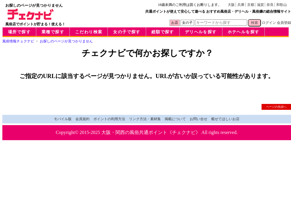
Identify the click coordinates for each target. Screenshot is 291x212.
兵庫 (240, 5)
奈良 (270, 5)
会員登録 (284, 23)
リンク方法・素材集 (145, 119)
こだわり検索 (88, 32)
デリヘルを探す (201, 32)
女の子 (187, 23)
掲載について (175, 119)
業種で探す (53, 32)
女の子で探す (126, 32)
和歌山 (281, 5)
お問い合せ (198, 119)
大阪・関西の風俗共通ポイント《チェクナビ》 (150, 132)
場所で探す (19, 32)
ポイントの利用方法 (109, 119)
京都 (250, 5)
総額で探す (162, 32)
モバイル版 (63, 119)
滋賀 (260, 5)
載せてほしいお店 (225, 119)
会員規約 (82, 119)
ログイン (269, 23)
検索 (254, 23)
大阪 (231, 5)
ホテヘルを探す (243, 32)
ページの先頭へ (276, 106)
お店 (174, 23)
